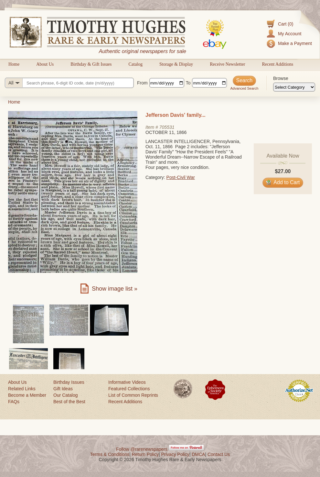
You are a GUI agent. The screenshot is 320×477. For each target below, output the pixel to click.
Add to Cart (283, 182)
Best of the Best (69, 401)
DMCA (198, 454)
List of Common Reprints (133, 395)
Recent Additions (277, 64)
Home (13, 64)
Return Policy (145, 454)
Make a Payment (295, 43)
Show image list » (114, 288)
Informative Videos (127, 382)
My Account (289, 33)
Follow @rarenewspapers (141, 449)
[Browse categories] (294, 87)
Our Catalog (65, 395)
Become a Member (27, 395)
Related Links (22, 388)
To (188, 82)
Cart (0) (285, 24)
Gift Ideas (63, 388)
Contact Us (219, 454)
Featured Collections (129, 388)
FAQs (13, 401)
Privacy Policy (175, 454)
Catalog (135, 64)
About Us (45, 64)
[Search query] (69, 83)
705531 (167, 127)
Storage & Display (176, 64)
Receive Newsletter (227, 64)
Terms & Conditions (109, 454)
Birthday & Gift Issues (91, 64)
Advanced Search (244, 88)
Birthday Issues (68, 382)
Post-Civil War (180, 177)
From (142, 82)
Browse (280, 78)
